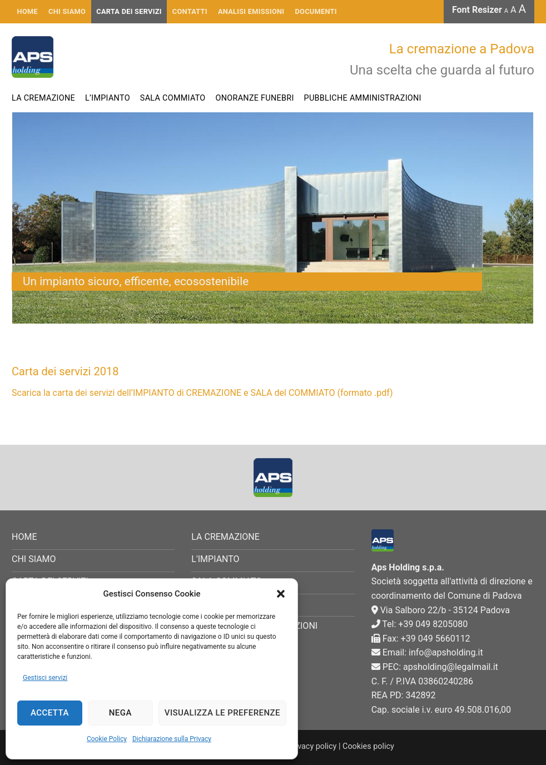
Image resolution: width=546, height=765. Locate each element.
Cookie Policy (107, 739)
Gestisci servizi (45, 678)
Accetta (50, 713)
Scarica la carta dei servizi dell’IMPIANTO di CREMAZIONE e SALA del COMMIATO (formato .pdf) (202, 393)
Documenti (316, 11)
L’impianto (107, 98)
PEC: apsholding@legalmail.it (434, 667)
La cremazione (43, 98)
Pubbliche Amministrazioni (362, 98)
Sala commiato (173, 98)
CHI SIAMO (67, 11)
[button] (280, 593)
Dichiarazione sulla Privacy (171, 739)
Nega (120, 713)
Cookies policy (368, 746)
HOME (27, 11)
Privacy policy (312, 746)
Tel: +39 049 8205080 (419, 624)
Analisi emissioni (251, 11)
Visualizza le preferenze (222, 713)
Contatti (189, 11)
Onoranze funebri (255, 98)
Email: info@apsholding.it (427, 652)
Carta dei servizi (128, 11)
